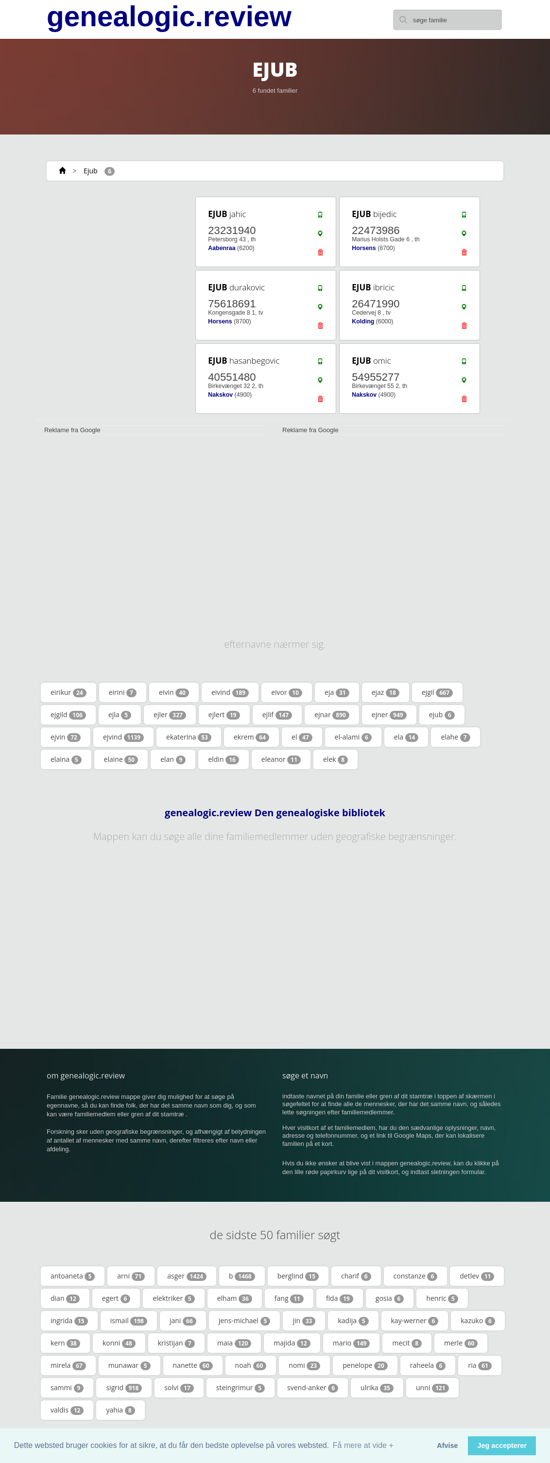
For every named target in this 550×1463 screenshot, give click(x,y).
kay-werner (415, 1321)
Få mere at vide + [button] (363, 1445)
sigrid (124, 1388)
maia (234, 1343)
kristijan (176, 1343)
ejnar (331, 715)
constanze (416, 1276)
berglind (298, 1276)
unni (432, 1388)
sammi (67, 1388)
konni (119, 1343)
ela (406, 737)
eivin (174, 692)
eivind (230, 692)
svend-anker (312, 1388)
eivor (286, 692)
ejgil (437, 692)
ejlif (277, 715)
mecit (407, 1343)
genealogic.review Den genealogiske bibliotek (275, 812)
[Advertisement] (109, 256)
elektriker (173, 1298)
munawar (129, 1365)
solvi (179, 1388)
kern (65, 1343)
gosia (390, 1298)
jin (303, 1321)
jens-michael (245, 1321)
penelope (365, 1365)
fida (339, 1298)
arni (131, 1276)
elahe (455, 737)
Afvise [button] (447, 1445)
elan (173, 759)
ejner (389, 715)
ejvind (123, 737)
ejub (442, 715)
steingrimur (240, 1388)
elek (335, 759)
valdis (67, 1410)
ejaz (385, 692)
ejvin (66, 737)
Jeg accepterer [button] (502, 1445)
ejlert (224, 715)
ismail (128, 1321)
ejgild (68, 715)
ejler (170, 715)
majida (292, 1343)
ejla (119, 715)
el (302, 737)
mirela (68, 1365)
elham (234, 1298)
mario (351, 1343)
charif (356, 1276)
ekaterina (188, 737)
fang (289, 1298)
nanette (193, 1365)
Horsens (364, 248)
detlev (477, 1276)
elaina (66, 759)
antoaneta (73, 1276)
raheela (428, 1365)
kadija (353, 1321)
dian (65, 1298)
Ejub (90, 170)
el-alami (353, 737)
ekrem (251, 737)
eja (337, 692)
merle (461, 1343)
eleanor (281, 759)
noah (251, 1365)
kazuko (478, 1321)
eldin (223, 759)
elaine (121, 759)
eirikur (68, 692)
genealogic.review (169, 16)
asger (186, 1276)
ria (479, 1365)
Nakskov (220, 394)
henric (442, 1298)
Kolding (363, 321)
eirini (123, 692)
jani (183, 1321)
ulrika (377, 1388)
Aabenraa (221, 248)
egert (116, 1298)
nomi (304, 1365)
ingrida (69, 1321)
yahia (120, 1410)
